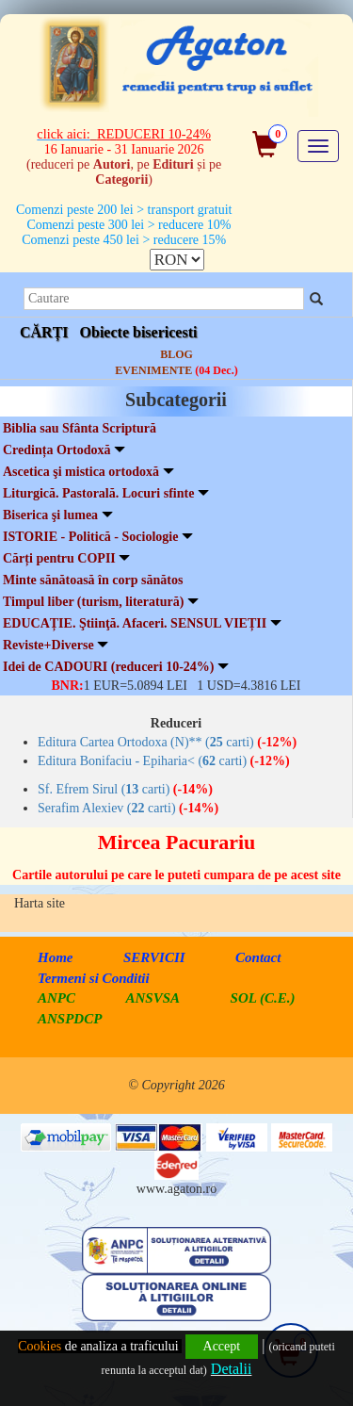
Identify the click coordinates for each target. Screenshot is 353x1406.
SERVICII (154, 957)
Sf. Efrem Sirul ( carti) (125, 789)
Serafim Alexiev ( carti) (128, 808)
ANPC (56, 997)
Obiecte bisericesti (139, 332)
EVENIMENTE (176, 370)
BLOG (176, 354)
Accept (222, 1346)
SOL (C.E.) (263, 997)
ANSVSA (153, 997)
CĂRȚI (44, 332)
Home (55, 957)
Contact (258, 957)
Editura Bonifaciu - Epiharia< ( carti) (164, 761)
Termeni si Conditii (94, 978)
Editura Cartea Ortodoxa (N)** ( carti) (167, 742)
